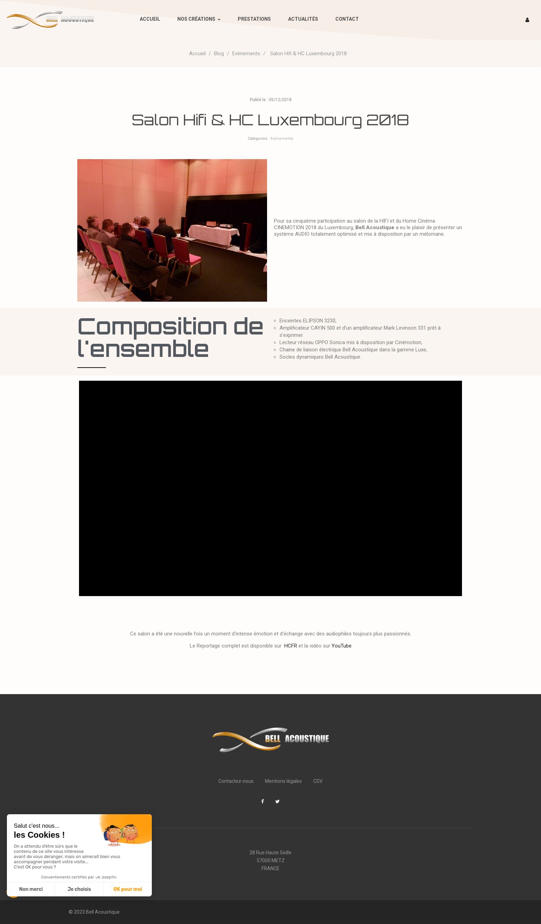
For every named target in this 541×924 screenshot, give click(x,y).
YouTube (342, 646)
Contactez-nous (236, 781)
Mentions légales (283, 781)
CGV (318, 781)
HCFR (290, 646)
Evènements (281, 138)
